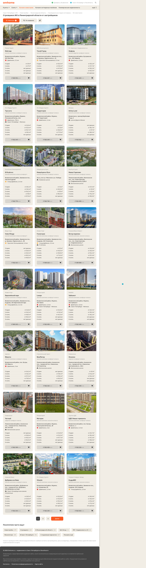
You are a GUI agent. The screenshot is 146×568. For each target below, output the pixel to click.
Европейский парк (18, 295)
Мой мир (18, 51)
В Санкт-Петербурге (28, 535)
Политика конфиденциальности (22, 564)
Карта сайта (39, 564)
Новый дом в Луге (49, 172)
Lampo (49, 295)
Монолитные (10, 535)
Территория (49, 111)
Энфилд (81, 51)
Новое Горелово (81, 172)
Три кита (18, 111)
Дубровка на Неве (18, 480)
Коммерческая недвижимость (69, 7)
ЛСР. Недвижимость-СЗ (82, 530)
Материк (49, 418)
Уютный (18, 418)
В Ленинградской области (45, 530)
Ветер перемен (81, 234)
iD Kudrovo (18, 172)
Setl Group (64, 530)
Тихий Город (49, 51)
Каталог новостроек (26, 7)
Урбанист (81, 295)
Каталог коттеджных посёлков (46, 7)
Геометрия (49, 234)
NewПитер (49, 357)
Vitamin (49, 480)
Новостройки (10, 530)
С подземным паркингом (50, 535)
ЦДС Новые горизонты (81, 418)
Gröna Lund (81, 111)
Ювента (18, 357)
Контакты (6, 564)
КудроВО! (81, 480)
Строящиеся (26, 530)
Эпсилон (81, 357)
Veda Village (18, 234)
